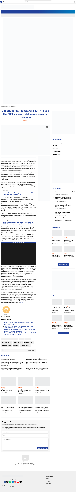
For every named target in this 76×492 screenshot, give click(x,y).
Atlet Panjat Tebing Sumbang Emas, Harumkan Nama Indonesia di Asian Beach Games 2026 (25, 409)
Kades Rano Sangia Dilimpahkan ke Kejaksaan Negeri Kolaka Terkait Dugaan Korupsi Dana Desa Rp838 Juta (18, 223)
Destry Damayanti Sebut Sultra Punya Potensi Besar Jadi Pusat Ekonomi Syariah (69, 258)
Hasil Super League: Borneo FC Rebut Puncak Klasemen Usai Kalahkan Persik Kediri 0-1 (42, 409)
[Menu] (1, 1)
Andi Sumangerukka (59, 146)
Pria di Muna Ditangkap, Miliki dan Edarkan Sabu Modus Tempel (36, 363)
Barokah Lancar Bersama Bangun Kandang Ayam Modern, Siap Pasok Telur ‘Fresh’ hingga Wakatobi (57, 242)
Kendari (55, 148)
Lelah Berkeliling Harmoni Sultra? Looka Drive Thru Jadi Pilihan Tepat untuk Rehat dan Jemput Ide (57, 259)
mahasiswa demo (29, 342)
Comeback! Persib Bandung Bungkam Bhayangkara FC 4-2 (42, 389)
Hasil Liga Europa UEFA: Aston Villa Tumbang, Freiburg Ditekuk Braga (25, 390)
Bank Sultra (56, 154)
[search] (50, 1)
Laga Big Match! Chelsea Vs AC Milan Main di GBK (8, 389)
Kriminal (14, 106)
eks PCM (15, 338)
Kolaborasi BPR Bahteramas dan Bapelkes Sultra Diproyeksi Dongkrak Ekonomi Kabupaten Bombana (69, 242)
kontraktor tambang (7, 342)
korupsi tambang (18, 342)
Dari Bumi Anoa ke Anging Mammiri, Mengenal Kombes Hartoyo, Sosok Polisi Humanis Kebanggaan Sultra (64, 219)
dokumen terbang (6, 338)
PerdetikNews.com (5, 106)
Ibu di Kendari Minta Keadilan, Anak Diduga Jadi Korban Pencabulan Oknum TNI (11, 369)
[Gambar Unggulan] (25, 155)
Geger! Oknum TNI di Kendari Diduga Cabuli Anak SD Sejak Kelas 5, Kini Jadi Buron (37, 369)
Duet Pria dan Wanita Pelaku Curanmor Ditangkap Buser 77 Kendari (10, 358)
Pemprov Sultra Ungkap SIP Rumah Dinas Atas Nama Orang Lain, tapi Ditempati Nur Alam (64, 205)
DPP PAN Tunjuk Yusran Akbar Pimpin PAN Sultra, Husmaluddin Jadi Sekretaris (64, 212)
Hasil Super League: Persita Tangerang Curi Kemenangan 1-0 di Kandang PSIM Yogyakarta (8, 409)
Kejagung (27, 338)
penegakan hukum (6, 345)
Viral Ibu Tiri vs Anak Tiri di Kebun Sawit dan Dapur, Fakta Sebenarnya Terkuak (65, 192)
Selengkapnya (63, 264)
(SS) (21, 302)
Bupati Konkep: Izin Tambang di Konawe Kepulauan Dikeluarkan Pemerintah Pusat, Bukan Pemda (63, 198)
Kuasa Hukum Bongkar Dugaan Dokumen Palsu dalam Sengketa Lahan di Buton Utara (18, 193)
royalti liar (16, 345)
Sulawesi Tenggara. (25, 345)
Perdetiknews (57, 151)
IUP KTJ (21, 338)
